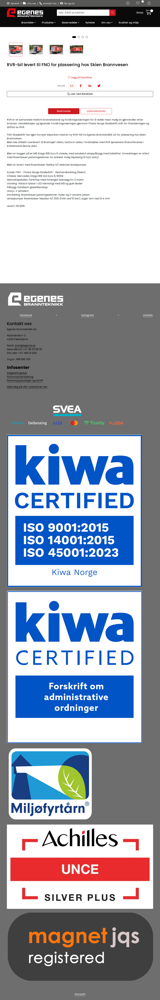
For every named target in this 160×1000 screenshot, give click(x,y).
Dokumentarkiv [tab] (96, 183)
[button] (74, 109)
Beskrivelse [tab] (64, 183)
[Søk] (83, 13)
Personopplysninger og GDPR (25, 380)
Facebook (25, 315)
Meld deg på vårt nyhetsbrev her (27, 387)
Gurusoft (80, 994)
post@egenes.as (25, 345)
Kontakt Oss (48, 3)
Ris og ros (67, 3)
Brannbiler (27, 22)
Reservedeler (69, 22)
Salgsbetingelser (17, 373)
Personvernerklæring (20, 377)
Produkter (48, 22)
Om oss (30, 3)
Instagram (87, 315)
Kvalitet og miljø (129, 22)
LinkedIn (148, 315)
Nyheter (13, 3)
